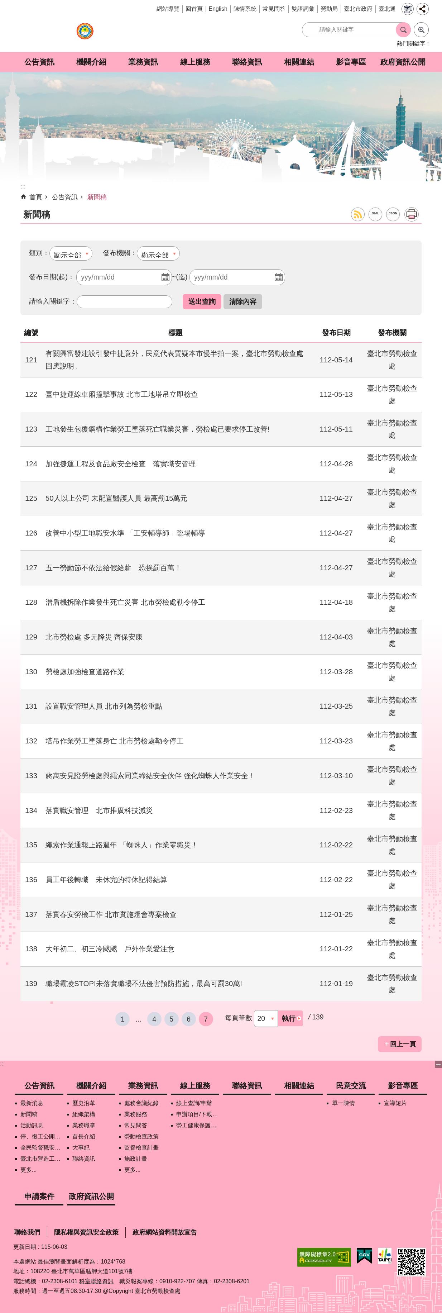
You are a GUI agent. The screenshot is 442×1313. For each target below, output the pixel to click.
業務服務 (135, 1114)
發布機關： (120, 253)
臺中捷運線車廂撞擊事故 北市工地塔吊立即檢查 (121, 394)
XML (375, 213)
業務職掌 (83, 1125)
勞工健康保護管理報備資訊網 (197, 1125)
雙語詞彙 (303, 9)
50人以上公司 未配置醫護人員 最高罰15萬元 (116, 498)
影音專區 (351, 62)
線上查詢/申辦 (194, 1103)
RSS (358, 214)
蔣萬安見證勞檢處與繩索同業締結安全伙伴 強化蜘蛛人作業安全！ (150, 776)
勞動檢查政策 (141, 1136)
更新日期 (24, 1247)
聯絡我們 (27, 1232)
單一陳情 (343, 1103)
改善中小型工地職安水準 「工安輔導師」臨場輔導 (125, 533)
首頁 (35, 197)
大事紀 (81, 1148)
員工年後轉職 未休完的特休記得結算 (106, 880)
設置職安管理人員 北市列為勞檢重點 (103, 706)
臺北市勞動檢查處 (85, 35)
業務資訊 (143, 62)
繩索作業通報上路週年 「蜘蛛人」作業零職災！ (121, 845)
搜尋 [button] (403, 29)
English (218, 9)
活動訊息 (31, 1125)
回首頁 (194, 9)
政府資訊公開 (403, 62)
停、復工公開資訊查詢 (41, 1136)
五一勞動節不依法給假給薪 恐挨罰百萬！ (113, 568)
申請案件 (39, 1196)
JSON (393, 213)
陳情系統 (245, 9)
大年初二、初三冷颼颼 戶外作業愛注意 (109, 949)
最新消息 (31, 1103)
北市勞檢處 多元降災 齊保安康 (94, 637)
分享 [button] (423, 9)
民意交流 (351, 1085)
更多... (28, 1170)
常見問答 (274, 9)
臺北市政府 (358, 9)
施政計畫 (135, 1159)
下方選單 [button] (438, 1064)
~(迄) (179, 277)
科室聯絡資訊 (96, 1281)
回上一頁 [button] (403, 1044)
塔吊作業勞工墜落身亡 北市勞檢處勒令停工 (114, 741)
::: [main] (23, 186)
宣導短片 (395, 1103)
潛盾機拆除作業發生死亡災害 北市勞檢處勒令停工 (125, 602)
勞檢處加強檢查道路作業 (84, 672)
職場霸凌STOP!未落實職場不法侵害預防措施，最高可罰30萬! (143, 984)
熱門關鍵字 (411, 44)
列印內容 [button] (411, 214)
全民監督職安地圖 (41, 1148)
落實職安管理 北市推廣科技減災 (99, 810)
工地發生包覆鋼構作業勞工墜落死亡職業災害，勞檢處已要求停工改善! (157, 429)
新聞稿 (97, 197)
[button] (202, 301)
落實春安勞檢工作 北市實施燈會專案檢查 (111, 914)
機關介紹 (91, 62)
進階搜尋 (421, 29)
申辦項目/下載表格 (197, 1114)
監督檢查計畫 (141, 1148)
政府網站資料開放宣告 (165, 1232)
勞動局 (329, 9)
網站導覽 (168, 9)
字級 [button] (408, 9)
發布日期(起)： (52, 277)
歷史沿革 (83, 1103)
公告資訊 (39, 62)
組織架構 (83, 1114)
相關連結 (299, 62)
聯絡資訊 (247, 62)
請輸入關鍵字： (53, 301)
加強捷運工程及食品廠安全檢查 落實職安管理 (120, 464)
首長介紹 (83, 1136)
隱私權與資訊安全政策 (86, 1232)
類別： (39, 253)
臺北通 (387, 9)
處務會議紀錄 (141, 1103)
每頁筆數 (238, 1018)
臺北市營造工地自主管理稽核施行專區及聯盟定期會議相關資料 (41, 1159)
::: (2, 1064)
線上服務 (195, 62)
